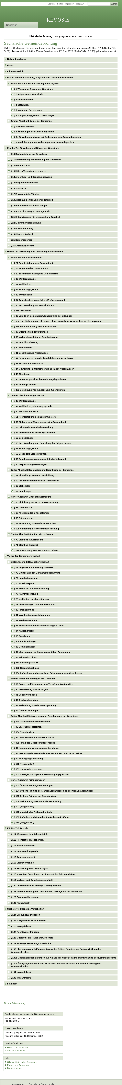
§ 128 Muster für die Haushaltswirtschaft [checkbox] (32, 937)
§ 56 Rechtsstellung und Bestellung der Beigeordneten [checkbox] (42, 443)
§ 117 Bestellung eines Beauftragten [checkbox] (29, 868)
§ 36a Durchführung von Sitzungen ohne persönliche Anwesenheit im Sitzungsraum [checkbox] (57, 321)
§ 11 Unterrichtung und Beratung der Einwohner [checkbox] (36, 159)
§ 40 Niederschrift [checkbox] (23, 347)
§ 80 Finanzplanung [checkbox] (24, 609)
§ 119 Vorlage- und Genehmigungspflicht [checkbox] (32, 880)
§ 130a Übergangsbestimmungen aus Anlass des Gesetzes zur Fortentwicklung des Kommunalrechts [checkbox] (63, 957)
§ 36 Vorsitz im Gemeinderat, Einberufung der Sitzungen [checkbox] (43, 316)
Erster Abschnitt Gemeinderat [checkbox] (26, 257)
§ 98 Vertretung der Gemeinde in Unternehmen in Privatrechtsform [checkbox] (48, 753)
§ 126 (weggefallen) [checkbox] (21, 926)
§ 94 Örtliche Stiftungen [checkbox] (26, 710)
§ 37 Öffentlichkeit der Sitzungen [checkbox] (31, 332)
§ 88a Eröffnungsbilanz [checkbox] (26, 662)
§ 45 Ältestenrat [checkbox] (22, 374)
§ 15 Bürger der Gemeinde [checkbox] (24, 182)
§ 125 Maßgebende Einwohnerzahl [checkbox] (28, 920)
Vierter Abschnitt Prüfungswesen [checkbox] (28, 780)
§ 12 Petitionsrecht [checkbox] (20, 165)
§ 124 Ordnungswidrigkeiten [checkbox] (25, 915)
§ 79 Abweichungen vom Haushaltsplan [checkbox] (34, 604)
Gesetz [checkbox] (10, 65)
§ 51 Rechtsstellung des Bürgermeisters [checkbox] (35, 417)
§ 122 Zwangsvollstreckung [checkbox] (25, 897)
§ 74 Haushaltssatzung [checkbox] (26, 578)
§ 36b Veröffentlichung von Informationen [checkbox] (35, 326)
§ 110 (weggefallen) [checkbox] (24, 822)
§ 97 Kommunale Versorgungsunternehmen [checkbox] (36, 748)
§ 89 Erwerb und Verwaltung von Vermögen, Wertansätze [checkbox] (43, 684)
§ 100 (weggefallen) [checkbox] (24, 764)
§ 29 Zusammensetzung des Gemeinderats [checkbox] (36, 273)
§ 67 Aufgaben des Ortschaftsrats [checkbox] (31, 513)
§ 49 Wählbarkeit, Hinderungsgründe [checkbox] (33, 406)
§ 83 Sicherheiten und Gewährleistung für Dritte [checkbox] (39, 625)
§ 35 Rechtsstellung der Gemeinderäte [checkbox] (34, 305)
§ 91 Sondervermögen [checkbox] (25, 695)
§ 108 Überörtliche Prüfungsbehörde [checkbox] (33, 812)
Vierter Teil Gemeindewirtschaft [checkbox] (23, 556)
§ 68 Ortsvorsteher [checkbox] (23, 518)
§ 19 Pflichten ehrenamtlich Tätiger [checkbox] (29, 205)
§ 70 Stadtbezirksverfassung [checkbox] (29, 539)
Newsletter (34, 1080)
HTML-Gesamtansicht (76, 1032)
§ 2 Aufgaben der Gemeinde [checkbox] (28, 94)
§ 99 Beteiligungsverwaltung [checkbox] (29, 758)
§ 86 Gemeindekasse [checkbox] (24, 646)
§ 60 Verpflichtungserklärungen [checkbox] (30, 464)
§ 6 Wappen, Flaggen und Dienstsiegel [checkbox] (34, 115)
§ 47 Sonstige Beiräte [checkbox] (25, 384)
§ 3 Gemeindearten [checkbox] (24, 99)
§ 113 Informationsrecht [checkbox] (23, 845)
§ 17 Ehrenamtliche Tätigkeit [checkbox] (25, 194)
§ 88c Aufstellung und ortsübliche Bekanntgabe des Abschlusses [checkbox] (48, 673)
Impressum (69, 4)
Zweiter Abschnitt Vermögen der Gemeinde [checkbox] (33, 678)
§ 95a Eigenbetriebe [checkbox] (24, 732)
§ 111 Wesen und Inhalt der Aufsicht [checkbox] (29, 834)
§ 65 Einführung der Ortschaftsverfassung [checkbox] (36, 502)
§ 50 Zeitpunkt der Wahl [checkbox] (26, 411)
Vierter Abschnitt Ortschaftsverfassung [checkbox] (31, 497)
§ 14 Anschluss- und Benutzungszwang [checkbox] (31, 177)
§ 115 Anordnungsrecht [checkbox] (23, 857)
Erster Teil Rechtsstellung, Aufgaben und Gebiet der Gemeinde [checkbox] (40, 77)
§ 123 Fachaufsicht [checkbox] (20, 903)
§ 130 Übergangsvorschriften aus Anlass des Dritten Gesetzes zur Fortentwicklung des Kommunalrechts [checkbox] (56, 950)
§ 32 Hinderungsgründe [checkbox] (26, 289)
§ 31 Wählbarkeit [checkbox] (22, 284)
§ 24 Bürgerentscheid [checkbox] (22, 234)
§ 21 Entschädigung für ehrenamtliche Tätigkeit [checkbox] (35, 217)
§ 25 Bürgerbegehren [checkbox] (22, 240)
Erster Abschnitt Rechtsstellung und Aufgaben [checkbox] (35, 83)
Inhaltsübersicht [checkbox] (15, 71)
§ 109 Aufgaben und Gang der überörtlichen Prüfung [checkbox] (41, 817)
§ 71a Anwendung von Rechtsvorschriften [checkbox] (36, 550)
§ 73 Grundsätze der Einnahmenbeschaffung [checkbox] (37, 573)
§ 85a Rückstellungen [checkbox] (25, 641)
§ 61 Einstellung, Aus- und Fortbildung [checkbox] (34, 475)
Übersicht (51, 4)
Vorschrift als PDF (74, 1035)
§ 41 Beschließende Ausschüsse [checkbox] (31, 353)
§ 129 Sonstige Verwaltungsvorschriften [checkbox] (31, 943)
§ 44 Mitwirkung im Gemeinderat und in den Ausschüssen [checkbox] (44, 369)
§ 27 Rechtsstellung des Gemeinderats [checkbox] (34, 263)
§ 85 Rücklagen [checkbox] (22, 636)
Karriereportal (49, 1080)
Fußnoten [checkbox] (12, 983)
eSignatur (80, 4)
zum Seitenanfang (14, 1003)
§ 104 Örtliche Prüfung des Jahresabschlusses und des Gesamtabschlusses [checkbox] (53, 791)
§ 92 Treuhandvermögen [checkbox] (26, 700)
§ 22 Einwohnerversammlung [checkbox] (26, 222)
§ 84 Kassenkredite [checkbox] (24, 631)
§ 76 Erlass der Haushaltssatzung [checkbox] (31, 588)
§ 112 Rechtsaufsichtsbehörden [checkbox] (27, 840)
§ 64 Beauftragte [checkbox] (22, 491)
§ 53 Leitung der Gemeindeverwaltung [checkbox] (34, 427)
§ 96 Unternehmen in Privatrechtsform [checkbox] (34, 737)
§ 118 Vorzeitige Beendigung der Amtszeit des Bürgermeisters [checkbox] (43, 874)
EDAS (62, 1080)
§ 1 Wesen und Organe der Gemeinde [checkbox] (33, 89)
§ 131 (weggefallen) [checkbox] (21, 972)
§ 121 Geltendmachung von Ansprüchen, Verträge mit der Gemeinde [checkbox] (46, 891)
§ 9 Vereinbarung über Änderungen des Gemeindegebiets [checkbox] (44, 142)
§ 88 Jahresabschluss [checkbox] (25, 657)
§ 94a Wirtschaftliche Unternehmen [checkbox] (32, 721)
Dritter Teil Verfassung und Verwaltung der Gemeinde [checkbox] (35, 251)
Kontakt (60, 4)
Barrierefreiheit (13, 1053)
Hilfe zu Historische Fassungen (21, 1047)
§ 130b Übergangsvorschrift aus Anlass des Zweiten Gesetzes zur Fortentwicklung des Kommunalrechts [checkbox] (56, 965)
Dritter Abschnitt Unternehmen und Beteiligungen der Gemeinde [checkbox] (44, 716)
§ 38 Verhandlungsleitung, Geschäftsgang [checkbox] (36, 337)
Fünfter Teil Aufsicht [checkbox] (17, 828)
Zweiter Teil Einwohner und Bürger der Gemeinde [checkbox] (33, 148)
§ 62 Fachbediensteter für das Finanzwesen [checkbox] (36, 480)
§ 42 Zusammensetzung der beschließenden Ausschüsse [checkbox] (43, 358)
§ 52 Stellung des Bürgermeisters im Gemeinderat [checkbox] (40, 422)
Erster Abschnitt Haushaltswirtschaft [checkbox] (30, 562)
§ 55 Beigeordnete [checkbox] (23, 438)
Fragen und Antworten (17, 1050)
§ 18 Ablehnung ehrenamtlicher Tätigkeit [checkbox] (32, 200)
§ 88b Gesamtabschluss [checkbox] (26, 668)
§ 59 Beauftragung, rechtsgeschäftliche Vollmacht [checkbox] (40, 459)
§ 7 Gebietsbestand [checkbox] (24, 126)
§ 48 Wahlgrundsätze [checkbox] (25, 401)
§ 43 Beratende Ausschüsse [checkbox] (28, 363)
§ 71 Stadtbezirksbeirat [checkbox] (26, 545)
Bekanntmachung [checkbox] (16, 59)
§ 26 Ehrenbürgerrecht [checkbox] (22, 245)
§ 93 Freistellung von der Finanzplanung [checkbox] (35, 705)
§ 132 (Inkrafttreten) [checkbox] (21, 977)
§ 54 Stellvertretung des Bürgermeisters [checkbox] (35, 432)
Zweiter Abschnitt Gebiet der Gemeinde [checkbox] (31, 121)
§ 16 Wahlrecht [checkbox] (18, 188)
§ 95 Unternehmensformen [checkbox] (28, 727)
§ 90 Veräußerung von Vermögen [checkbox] (31, 689)
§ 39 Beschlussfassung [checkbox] (26, 342)
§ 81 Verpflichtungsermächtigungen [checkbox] (32, 615)
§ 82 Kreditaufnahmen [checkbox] (25, 620)
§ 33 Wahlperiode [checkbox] (23, 294)
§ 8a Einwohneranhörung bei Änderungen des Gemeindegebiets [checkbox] (47, 137)
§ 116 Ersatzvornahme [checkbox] (22, 862)
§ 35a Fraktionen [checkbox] (22, 310)
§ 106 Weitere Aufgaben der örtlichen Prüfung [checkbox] (38, 801)
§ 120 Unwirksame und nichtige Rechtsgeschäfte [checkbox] (36, 885)
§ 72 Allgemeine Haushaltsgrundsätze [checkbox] (33, 567)
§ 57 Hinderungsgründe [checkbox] (26, 448)
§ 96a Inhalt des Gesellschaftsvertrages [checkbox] (34, 743)
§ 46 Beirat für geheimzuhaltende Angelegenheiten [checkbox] (40, 379)
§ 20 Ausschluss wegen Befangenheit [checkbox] (30, 211)
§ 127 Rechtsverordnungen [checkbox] (25, 932)
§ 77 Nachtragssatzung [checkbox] (26, 594)
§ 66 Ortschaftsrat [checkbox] (23, 507)
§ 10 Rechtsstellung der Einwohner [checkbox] (29, 154)
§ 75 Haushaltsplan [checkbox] (24, 583)
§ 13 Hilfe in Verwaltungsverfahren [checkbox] (28, 171)
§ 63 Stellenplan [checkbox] (22, 486)
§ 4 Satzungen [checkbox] (21, 105)
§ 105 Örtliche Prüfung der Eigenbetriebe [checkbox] (35, 796)
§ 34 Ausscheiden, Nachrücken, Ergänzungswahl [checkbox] (39, 300)
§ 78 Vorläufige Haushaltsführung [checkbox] (31, 599)
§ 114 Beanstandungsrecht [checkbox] (24, 851)
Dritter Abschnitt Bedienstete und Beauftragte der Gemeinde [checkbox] (42, 470)
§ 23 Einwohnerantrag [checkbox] (22, 228)
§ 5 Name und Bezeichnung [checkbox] (28, 110)
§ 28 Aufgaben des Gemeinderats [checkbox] (31, 268)
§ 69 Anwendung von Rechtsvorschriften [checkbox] (35, 523)
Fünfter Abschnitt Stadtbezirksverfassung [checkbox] (32, 534)
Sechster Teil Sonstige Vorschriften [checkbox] (25, 909)
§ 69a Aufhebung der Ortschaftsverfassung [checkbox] (36, 528)
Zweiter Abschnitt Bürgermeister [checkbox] (28, 395)
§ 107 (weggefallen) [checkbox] (24, 806)
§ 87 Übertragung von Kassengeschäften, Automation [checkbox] (42, 652)
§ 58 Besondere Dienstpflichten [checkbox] (30, 454)
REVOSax (58, 20)
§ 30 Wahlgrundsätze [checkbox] (25, 279)
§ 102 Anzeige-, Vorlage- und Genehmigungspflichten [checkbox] (41, 774)
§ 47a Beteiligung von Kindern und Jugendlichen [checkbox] (39, 390)
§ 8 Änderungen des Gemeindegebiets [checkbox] (34, 131)
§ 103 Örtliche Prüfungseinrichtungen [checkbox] (33, 785)
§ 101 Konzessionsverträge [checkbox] (28, 769)
